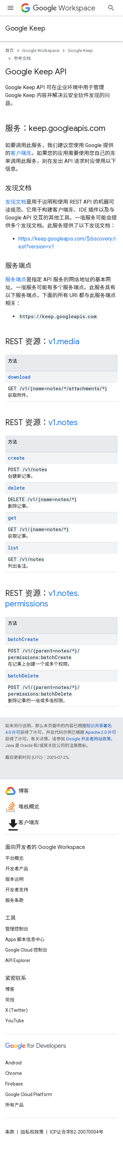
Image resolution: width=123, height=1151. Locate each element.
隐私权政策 (32, 1132)
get (12, 518)
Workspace (64, 8)
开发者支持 (16, 889)
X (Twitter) (16, 1010)
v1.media (64, 341)
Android (13, 1062)
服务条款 (14, 900)
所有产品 (14, 1105)
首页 (9, 50)
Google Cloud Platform (28, 1094)
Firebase (14, 1084)
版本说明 (14, 879)
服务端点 (15, 279)
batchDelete (23, 676)
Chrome (13, 1073)
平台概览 (14, 858)
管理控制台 (16, 929)
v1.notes (63, 422)
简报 (9, 999)
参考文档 (22, 58)
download (19, 377)
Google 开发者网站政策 (88, 738)
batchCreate (23, 639)
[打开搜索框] (111, 8)
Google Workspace (40, 50)
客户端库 (20, 153)
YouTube (14, 1020)
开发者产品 (16, 868)
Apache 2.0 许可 (100, 732)
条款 (9, 1132)
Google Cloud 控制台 (26, 950)
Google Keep (25, 28)
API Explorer (18, 960)
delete (16, 488)
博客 (9, 989)
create (16, 458)
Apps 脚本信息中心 (25, 939)
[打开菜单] (10, 8)
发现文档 (15, 202)
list (13, 548)
